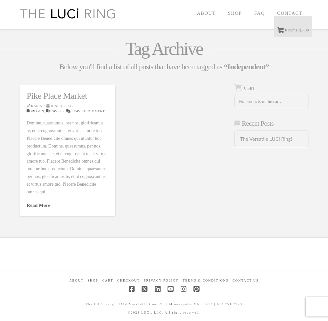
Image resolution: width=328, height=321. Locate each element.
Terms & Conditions (205, 280)
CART (107, 280)
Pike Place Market (57, 96)
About (76, 280)
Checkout (128, 280)
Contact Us (246, 280)
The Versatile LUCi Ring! (266, 139)
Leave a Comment (85, 111)
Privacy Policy (161, 280)
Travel (54, 111)
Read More (38, 205)
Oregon (35, 111)
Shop (92, 280)
